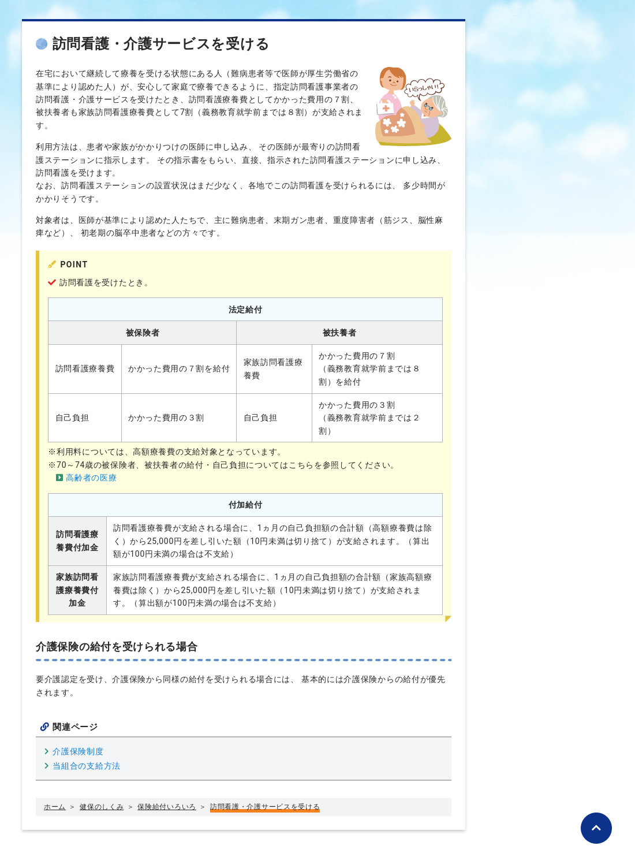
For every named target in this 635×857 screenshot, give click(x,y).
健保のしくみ (102, 807)
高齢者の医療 (91, 477)
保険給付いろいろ (166, 807)
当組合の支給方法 (87, 765)
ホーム (55, 807)
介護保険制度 (78, 751)
